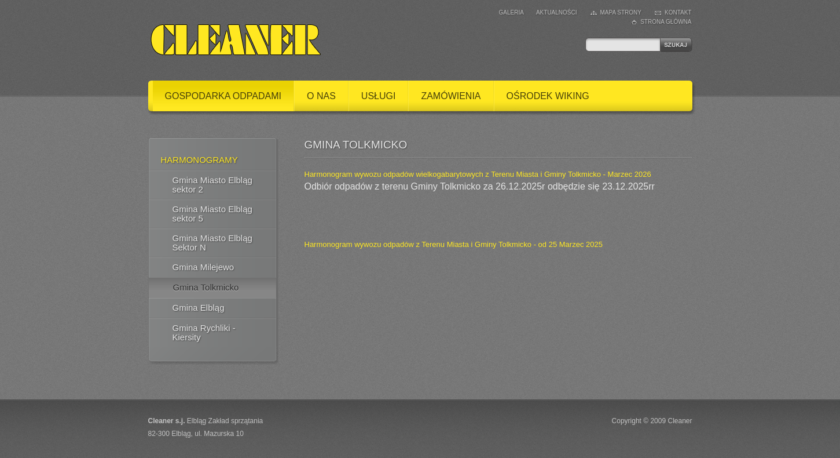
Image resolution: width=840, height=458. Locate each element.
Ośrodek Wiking (548, 96)
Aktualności (556, 12)
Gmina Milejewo (203, 267)
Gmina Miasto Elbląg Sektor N (212, 242)
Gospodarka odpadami (223, 96)
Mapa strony (621, 12)
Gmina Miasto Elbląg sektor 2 (212, 184)
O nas (321, 96)
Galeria (511, 12)
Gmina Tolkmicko (206, 287)
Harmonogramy (199, 160)
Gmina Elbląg (199, 307)
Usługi (378, 96)
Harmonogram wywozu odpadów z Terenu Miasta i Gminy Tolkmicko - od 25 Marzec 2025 (454, 244)
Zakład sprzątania (235, 421)
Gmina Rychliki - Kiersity (204, 332)
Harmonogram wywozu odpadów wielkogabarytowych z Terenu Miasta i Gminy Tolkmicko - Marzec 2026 (478, 174)
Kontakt (678, 12)
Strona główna (665, 22)
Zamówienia (450, 96)
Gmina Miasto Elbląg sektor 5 (212, 213)
